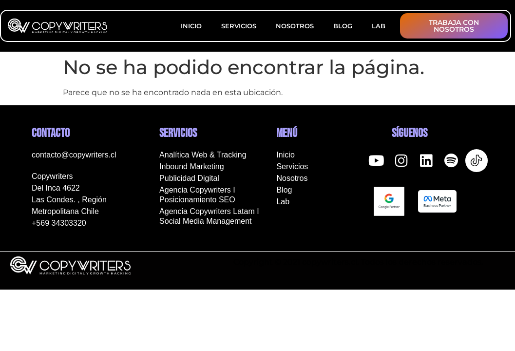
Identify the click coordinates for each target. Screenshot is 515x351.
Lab (378, 26)
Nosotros (295, 26)
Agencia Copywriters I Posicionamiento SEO (197, 195)
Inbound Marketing (191, 166)
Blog (342, 26)
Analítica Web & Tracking (202, 155)
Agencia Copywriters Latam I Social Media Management (209, 216)
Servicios (238, 26)
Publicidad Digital (189, 178)
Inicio (191, 26)
